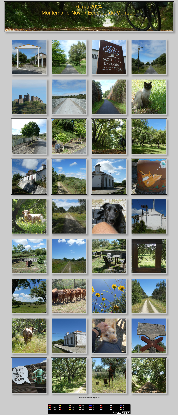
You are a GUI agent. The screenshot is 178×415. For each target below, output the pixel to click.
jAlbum (89, 397)
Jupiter (95, 397)
